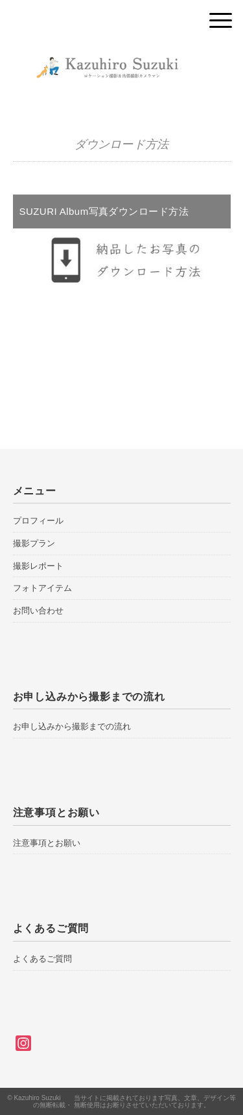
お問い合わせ (38, 610)
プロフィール (38, 520)
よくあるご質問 (42, 959)
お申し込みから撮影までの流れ (72, 726)
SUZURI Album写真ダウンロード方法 (104, 211)
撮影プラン (34, 543)
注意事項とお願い (46, 843)
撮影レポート (38, 566)
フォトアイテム (42, 588)
